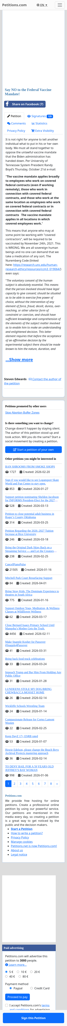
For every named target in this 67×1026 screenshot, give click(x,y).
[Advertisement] (33, 49)
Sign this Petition (33, 399)
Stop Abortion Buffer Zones (22, 423)
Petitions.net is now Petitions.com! (34, 856)
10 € (24, 982)
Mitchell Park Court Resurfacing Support (28, 588)
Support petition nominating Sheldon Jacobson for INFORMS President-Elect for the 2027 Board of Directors (32, 510)
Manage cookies (22, 852)
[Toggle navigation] (60, 5)
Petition (14, 116)
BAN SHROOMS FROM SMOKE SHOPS (30, 476)
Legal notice (19, 865)
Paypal (18, 999)
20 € (37, 982)
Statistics (39, 123)
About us (17, 861)
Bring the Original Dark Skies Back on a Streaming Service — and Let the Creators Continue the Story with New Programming (30, 561)
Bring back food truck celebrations (25, 669)
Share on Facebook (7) (23, 104)
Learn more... (16, 975)
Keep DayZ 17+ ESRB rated (21, 746)
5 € (11, 982)
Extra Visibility (42, 131)
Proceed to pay (18, 1007)
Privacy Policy (16, 131)
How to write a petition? (27, 843)
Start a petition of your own (33, 460)
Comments (16, 123)
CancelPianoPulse (15, 574)
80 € (25, 987)
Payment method (16, 994)
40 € (12, 987)
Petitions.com (14, 4)
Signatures (40, 116)
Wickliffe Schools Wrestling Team (24, 716)
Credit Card (41, 999)
